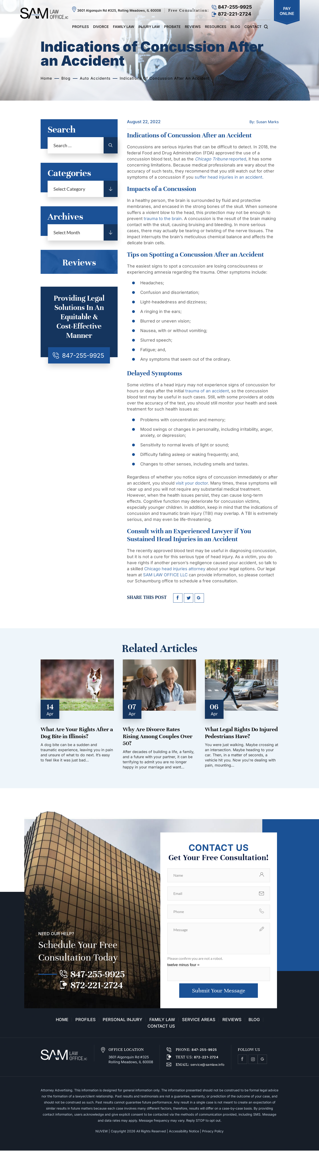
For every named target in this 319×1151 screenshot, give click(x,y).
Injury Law (149, 26)
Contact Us (161, 1027)
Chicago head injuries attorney (174, 568)
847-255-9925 (235, 7)
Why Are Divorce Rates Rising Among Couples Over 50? (158, 736)
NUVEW (101, 1132)
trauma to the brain (163, 218)
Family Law (123, 26)
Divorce (101, 26)
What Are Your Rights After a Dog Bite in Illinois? (77, 733)
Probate (172, 26)
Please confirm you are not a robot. (195, 958)
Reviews (193, 26)
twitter (188, 598)
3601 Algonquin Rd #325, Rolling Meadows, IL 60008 (119, 10)
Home (62, 1020)
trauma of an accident (207, 390)
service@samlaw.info (206, 1065)
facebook (177, 598)
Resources (215, 26)
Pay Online (287, 12)
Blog (235, 26)
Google (262, 1059)
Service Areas (198, 1020)
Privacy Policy (213, 1132)
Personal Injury (122, 1020)
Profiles (80, 26)
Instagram (253, 1059)
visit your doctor (192, 483)
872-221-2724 (234, 14)
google (199, 598)
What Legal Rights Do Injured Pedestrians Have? (241, 733)
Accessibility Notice (184, 1132)
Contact (253, 26)
